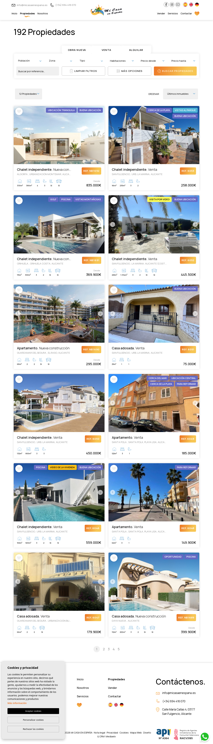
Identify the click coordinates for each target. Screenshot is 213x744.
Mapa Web (136, 732)
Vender (161, 13)
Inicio (14, 13)
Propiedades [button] (27, 13)
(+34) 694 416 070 (63, 5)
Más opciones (130, 71)
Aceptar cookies (33, 710)
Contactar (186, 13)
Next (101, 135)
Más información (17, 703)
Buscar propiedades (175, 71)
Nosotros (42, 13)
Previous (17, 135)
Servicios (173, 13)
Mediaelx (111, 736)
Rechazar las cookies (33, 728)
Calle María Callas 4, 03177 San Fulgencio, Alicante (178, 711)
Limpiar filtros (83, 71)
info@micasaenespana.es (29, 5)
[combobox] (29, 60)
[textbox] (30, 61)
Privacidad (112, 732)
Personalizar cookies (33, 719)
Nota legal (99, 732)
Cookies (124, 732)
